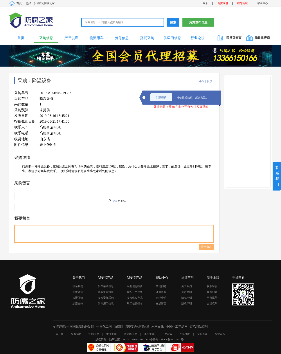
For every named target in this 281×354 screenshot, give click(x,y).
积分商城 (242, 3)
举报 (201, 81)
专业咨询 (202, 334)
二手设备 (167, 334)
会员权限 (212, 303)
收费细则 (212, 292)
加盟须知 (77, 292)
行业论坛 (198, 38)
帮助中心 (262, 3)
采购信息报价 (135, 286)
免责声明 (186, 292)
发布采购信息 (106, 286)
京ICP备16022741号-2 (173, 339)
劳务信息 (122, 38)
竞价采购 (111, 334)
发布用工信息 (106, 303)
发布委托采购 (106, 297)
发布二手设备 (135, 292)
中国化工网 (104, 326)
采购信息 (46, 38)
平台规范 (212, 297)
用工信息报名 (135, 303)
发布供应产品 (135, 297)
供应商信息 (172, 38)
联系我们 (77, 286)
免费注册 (223, 3)
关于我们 (186, 286)
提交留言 (206, 246)
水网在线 (157, 326)
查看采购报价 (106, 292)
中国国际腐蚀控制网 (80, 326)
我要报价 (161, 97)
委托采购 (147, 38)
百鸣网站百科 (199, 326)
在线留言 (161, 303)
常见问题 (161, 286)
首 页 (60, 334)
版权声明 (186, 303)
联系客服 (212, 286)
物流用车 (97, 38)
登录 (205, 3)
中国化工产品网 (176, 326)
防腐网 (118, 326)
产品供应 (71, 38)
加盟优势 (77, 297)
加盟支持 (77, 303)
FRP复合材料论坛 (137, 326)
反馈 (209, 81)
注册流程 (161, 292)
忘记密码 (161, 297)
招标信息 (93, 334)
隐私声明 (186, 297)
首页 (19, 3)
